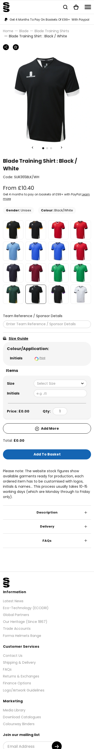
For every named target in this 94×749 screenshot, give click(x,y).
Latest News (13, 601)
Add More (47, 428)
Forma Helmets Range (22, 635)
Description (47, 512)
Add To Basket (47, 454)
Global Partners (16, 614)
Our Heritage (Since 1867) (25, 621)
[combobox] (60, 383)
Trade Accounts (17, 628)
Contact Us (12, 655)
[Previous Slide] (32, 147)
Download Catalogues (22, 717)
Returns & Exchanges (21, 676)
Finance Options (17, 683)
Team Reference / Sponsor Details (32, 315)
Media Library (14, 710)
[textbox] (60, 383)
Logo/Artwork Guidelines (23, 690)
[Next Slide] (61, 147)
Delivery (47, 526)
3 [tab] (51, 148)
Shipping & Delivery (19, 662)
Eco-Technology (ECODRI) (26, 607)
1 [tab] (43, 148)
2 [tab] (47, 148)
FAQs (47, 540)
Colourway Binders (19, 723)
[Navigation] (88, 7)
